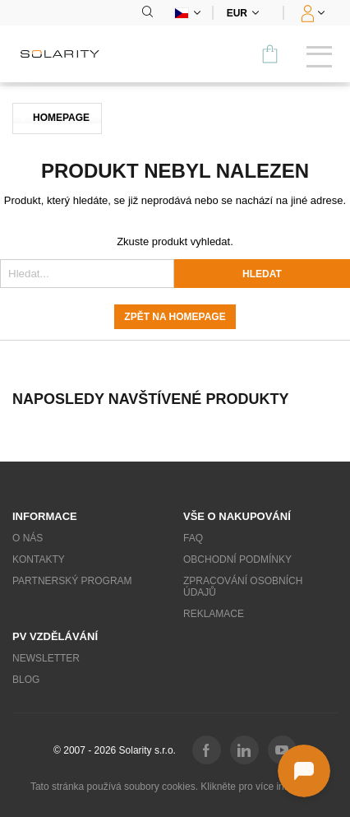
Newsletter (46, 658)
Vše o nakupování (237, 516)
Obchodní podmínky (237, 559)
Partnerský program (72, 581)
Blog (25, 679)
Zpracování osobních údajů (242, 586)
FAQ (193, 538)
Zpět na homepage (174, 317)
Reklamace (213, 614)
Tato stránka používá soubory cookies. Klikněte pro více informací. (175, 786)
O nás (27, 538)
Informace (44, 516)
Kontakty (38, 559)
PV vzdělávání (55, 636)
